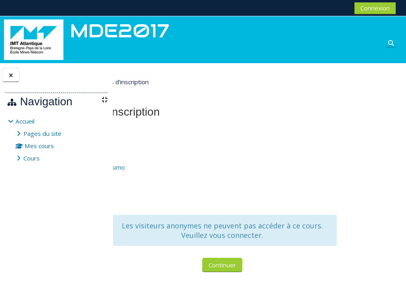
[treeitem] (56, 140)
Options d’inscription (183, 82)
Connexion (375, 8)
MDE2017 (139, 130)
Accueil (24, 121)
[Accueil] (33, 39)
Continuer (255, 265)
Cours (31, 158)
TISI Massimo (174, 167)
